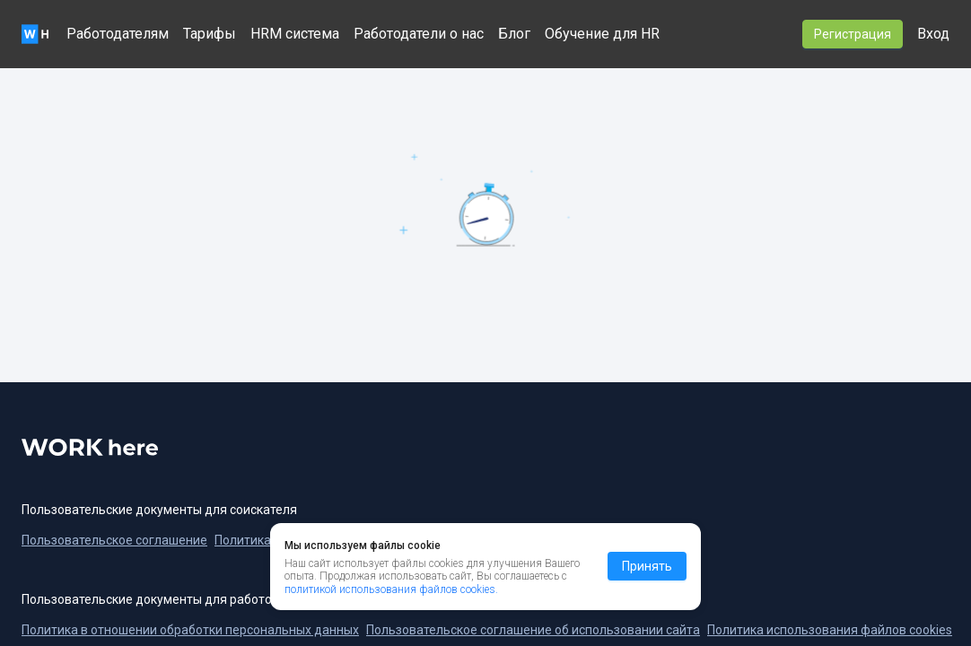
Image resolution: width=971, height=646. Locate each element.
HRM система (294, 33)
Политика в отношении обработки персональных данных (190, 630)
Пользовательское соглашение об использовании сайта (533, 630)
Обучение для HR (602, 33)
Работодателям (117, 33)
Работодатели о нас (419, 33)
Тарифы (209, 33)
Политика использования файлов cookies (829, 630)
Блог (514, 33)
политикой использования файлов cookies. (391, 589)
